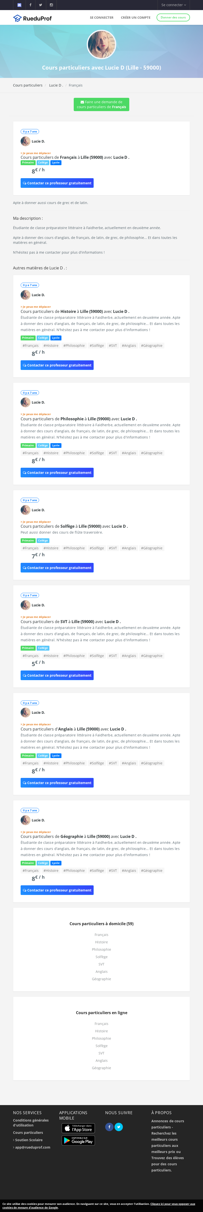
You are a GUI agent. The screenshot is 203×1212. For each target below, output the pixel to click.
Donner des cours (173, 17)
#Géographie (151, 345)
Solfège (102, 956)
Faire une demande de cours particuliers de (101, 104)
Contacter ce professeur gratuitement (57, 183)
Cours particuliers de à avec (75, 157)
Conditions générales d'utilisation (31, 1122)
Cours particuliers (28, 85)
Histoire (101, 942)
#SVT (113, 345)
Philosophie (101, 949)
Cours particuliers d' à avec (73, 729)
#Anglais (129, 345)
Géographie (101, 979)
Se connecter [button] (173, 4)
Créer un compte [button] (135, 17)
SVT (101, 964)
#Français (31, 345)
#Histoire (51, 345)
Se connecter (102, 17)
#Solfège (97, 345)
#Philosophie (74, 345)
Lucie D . (55, 85)
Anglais (102, 971)
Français (101, 934)
